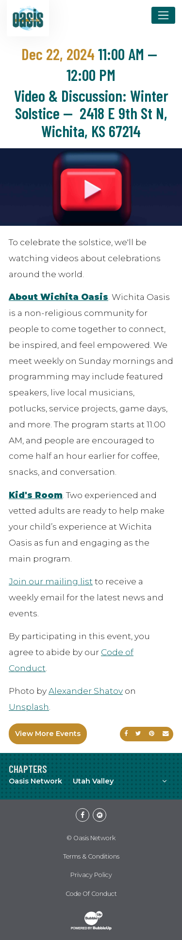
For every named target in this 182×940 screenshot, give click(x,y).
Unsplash (29, 707)
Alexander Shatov (86, 691)
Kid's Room (36, 495)
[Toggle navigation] (163, 15)
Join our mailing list (51, 581)
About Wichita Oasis (58, 297)
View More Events (48, 733)
